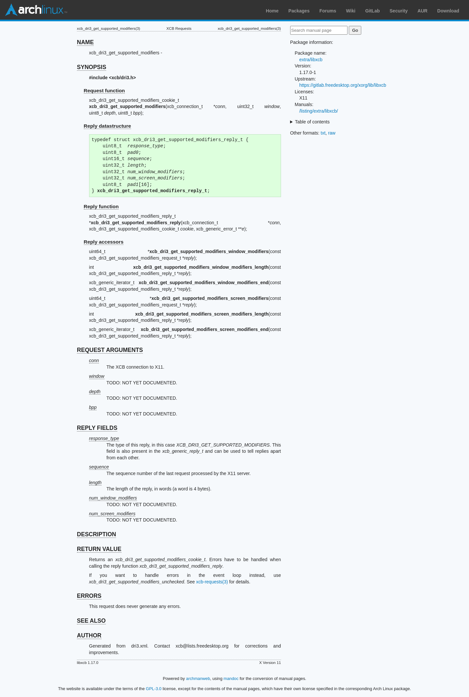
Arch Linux (36, 9)
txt (323, 133)
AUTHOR (89, 635)
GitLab (372, 10)
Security (399, 10)
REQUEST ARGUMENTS (110, 350)
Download (448, 10)
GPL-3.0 (153, 688)
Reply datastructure (107, 126)
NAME (85, 42)
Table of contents (312, 121)
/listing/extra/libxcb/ (318, 111)
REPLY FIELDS (97, 428)
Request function (104, 90)
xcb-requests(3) (212, 581)
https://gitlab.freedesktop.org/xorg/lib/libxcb (342, 85)
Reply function (101, 206)
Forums (327, 10)
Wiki (351, 10)
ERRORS (89, 596)
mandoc (231, 678)
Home (272, 10)
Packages (299, 10)
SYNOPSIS (91, 67)
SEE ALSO (91, 620)
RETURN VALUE (99, 549)
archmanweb (198, 678)
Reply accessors (104, 242)
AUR (422, 10)
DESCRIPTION (96, 534)
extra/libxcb (311, 59)
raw (332, 133)
